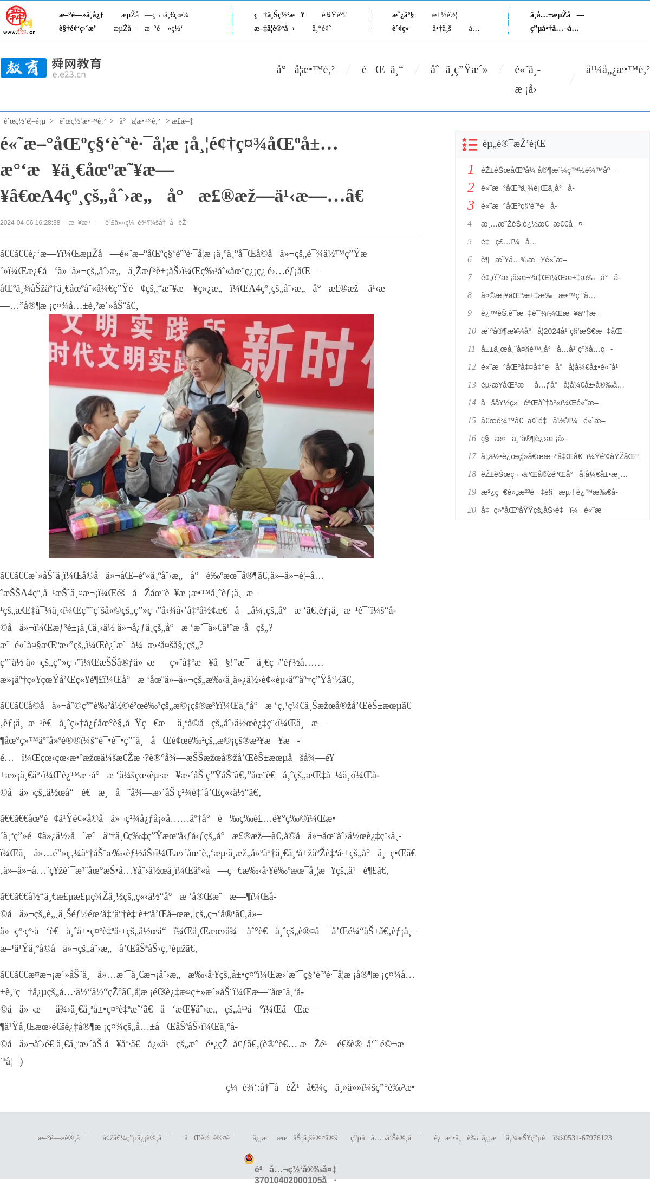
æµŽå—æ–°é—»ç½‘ (148, 28)
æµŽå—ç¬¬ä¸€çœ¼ (154, 15)
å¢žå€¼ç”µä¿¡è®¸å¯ (137, 1138)
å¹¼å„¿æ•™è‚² (618, 69)
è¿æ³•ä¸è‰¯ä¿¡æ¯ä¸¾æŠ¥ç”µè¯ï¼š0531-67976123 (523, 1138)
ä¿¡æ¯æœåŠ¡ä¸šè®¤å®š (294, 1138)
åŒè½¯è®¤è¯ (212, 1138)
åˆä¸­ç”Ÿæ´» (459, 69)
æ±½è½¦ (444, 15)
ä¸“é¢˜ (322, 28)
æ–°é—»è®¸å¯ (63, 1138)
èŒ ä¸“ (383, 69)
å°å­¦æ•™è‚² (306, 69)
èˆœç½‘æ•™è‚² (83, 121)
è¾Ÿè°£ (334, 15)
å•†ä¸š (442, 28)
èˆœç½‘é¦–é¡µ (25, 121)
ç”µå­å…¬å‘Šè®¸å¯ (385, 1138)
